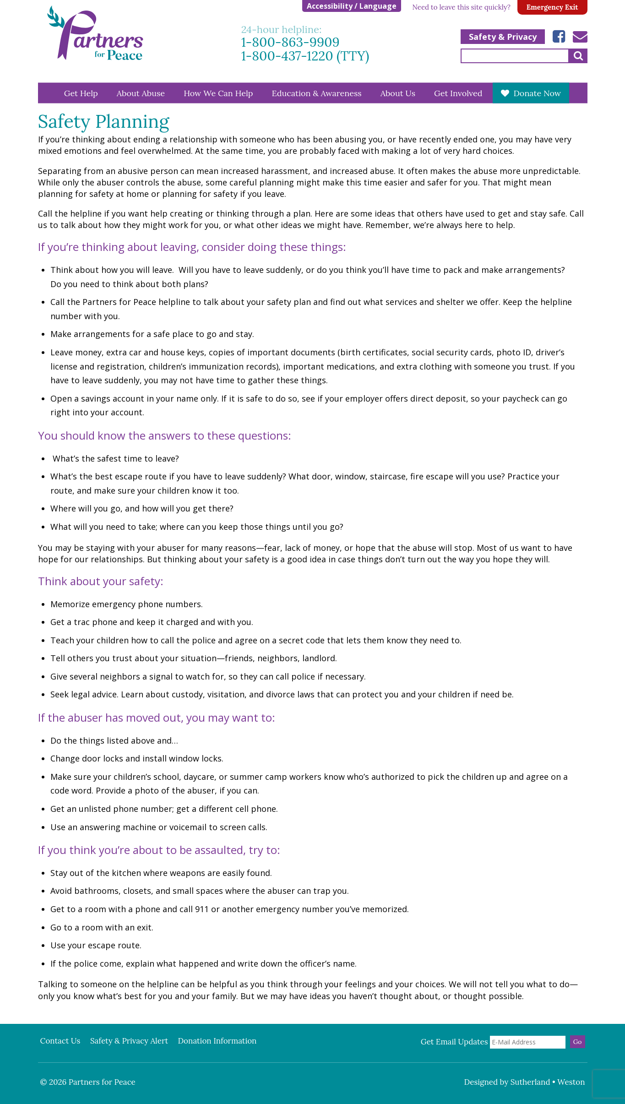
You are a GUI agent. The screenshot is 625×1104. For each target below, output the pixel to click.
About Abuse (141, 92)
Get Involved (458, 92)
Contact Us (60, 1041)
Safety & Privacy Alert (129, 1041)
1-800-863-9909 (290, 42)
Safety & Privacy (503, 36)
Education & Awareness (317, 92)
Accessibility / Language (352, 6)
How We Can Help (218, 92)
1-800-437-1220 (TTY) (305, 56)
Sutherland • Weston (548, 1082)
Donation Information (217, 1041)
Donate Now (537, 92)
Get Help (81, 92)
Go (577, 1042)
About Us (397, 92)
